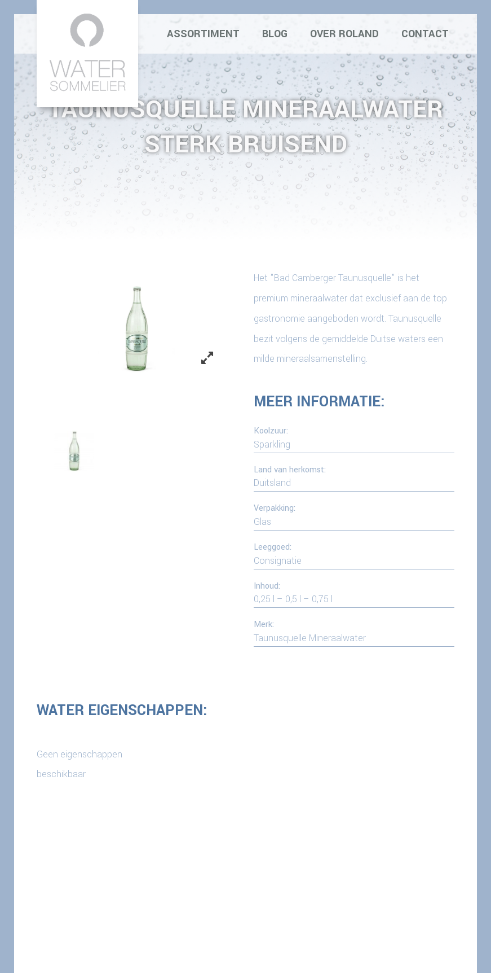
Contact (425, 34)
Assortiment (203, 34)
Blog (274, 34)
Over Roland (344, 34)
